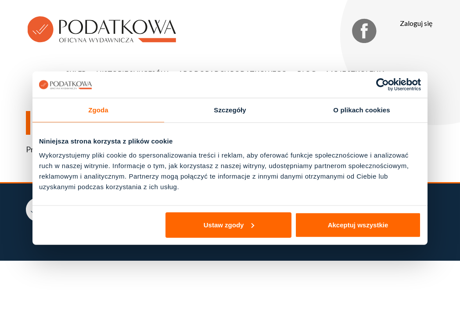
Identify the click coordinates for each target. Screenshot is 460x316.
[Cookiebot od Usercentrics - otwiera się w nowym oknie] (382, 84)
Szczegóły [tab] (230, 110)
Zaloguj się (416, 23)
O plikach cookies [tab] (361, 110)
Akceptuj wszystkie (358, 224)
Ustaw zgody (229, 224)
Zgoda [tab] (98, 110)
